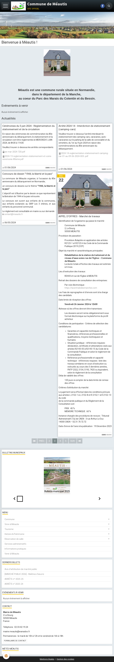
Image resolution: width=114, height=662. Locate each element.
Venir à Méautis (12, 554)
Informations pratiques (15, 549)
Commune (10, 519)
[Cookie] (6, 655)
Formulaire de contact (15, 641)
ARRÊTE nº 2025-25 (14, 579)
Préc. (42, 441)
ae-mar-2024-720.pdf (15, 152)
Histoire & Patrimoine (14, 534)
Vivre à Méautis (12, 524)
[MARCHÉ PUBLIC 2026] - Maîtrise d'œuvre (24, 574)
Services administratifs (15, 544)
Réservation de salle (14, 539)
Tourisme (9, 529)
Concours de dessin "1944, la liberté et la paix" (27, 173)
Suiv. (72, 441)
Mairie (52, 167)
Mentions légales (47, 659)
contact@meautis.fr (13, 214)
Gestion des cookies (65, 659)
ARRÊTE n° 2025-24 (14, 584)
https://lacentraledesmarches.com (81, 288)
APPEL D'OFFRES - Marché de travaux (79, 216)
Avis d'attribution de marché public (21, 569)
